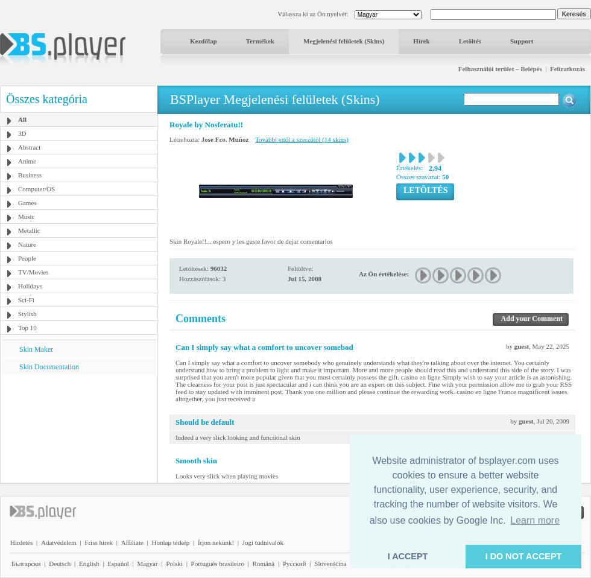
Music (26, 216)
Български (26, 563)
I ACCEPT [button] (408, 556)
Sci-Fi (26, 299)
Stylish (27, 313)
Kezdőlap (203, 41)
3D (22, 133)
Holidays (30, 286)
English (89, 563)
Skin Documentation (49, 367)
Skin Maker (36, 349)
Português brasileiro (217, 563)
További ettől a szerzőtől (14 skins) (302, 139)
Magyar (147, 563)
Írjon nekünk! (216, 542)
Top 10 (27, 327)
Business (30, 175)
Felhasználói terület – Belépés (500, 68)
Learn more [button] (535, 520)
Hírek (421, 41)
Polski (174, 563)
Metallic (29, 230)
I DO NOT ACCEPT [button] (523, 556)
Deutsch (60, 563)
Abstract (29, 147)
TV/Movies (33, 272)
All (22, 119)
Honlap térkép (171, 542)
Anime (27, 161)
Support (522, 41)
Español (117, 563)
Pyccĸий (294, 563)
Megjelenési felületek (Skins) (343, 41)
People (27, 258)
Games (27, 202)
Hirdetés (21, 542)
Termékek (260, 41)
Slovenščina (330, 563)
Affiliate (132, 542)
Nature (27, 244)
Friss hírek (98, 542)
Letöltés (470, 41)
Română (264, 563)
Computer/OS (36, 188)
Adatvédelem (59, 542)
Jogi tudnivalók (262, 542)
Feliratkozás (567, 68)
